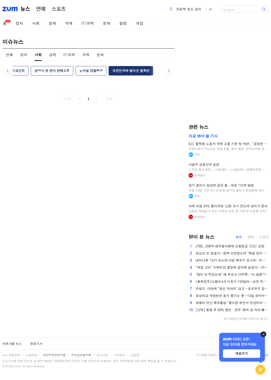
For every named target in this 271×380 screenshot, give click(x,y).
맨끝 (109, 98)
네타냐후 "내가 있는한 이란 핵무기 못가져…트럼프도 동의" (232, 260)
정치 (19, 23)
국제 (69, 23)
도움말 (135, 355)
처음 (67, 98)
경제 (52, 23)
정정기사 (36, 343)
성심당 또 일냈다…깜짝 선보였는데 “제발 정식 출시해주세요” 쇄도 (232, 253)
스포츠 (59, 9)
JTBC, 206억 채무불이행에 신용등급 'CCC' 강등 (230, 246)
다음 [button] (169, 71)
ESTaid (9, 366)
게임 (139, 23)
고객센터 (119, 355)
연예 (40, 9)
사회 (36, 23)
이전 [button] (8, 71)
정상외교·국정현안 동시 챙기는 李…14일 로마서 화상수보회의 (232, 295)
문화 (106, 23)
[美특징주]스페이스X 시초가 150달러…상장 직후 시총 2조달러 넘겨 (232, 281)
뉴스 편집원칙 (11, 355)
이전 (79, 98)
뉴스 (25, 9)
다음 (97, 98)
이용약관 (31, 355)
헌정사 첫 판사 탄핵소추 (52, 70)
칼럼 (123, 23)
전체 (9, 54)
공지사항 (102, 355)
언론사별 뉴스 (12, 343)
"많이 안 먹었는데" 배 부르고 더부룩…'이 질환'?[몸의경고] (232, 274)
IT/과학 (88, 23)
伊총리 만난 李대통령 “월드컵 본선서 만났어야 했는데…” (232, 302)
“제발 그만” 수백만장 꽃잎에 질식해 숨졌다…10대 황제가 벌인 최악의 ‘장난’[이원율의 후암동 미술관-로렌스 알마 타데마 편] (232, 267)
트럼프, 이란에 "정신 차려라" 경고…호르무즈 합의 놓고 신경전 (232, 288)
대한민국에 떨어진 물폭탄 (130, 70)
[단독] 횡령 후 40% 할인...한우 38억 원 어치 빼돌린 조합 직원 (232, 309)
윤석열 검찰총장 (91, 70)
